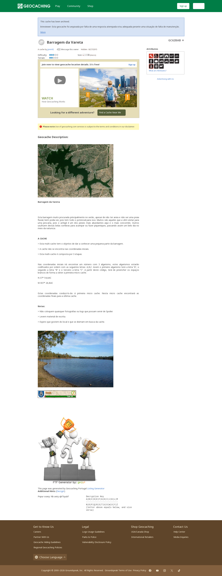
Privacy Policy (139, 570)
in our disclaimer (126, 126)
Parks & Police (89, 537)
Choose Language (50, 557)
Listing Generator (95, 488)
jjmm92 (50, 49)
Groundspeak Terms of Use (118, 570)
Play (57, 6)
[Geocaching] (34, 6)
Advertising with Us (165, 79)
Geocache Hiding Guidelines (47, 542)
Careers (37, 531)
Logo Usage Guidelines (93, 531)
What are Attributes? (157, 70)
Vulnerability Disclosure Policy (96, 542)
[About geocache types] (41, 42)
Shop (90, 6)
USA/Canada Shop (140, 531)
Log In (199, 6)
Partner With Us (41, 537)
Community (73, 6)
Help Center (179, 531)
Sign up (183, 6)
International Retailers (142, 537)
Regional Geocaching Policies (48, 547)
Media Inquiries (180, 537)
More (43, 32)
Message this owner (70, 49)
